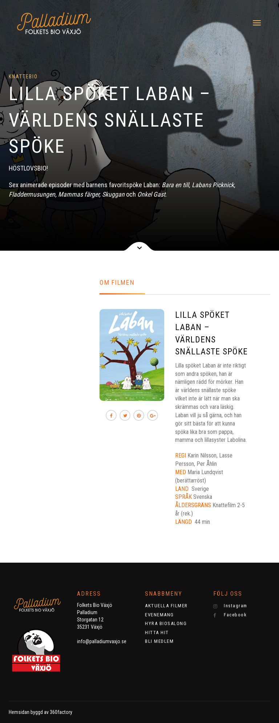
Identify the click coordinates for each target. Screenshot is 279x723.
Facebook (230, 615)
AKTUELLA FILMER (166, 605)
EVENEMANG (159, 614)
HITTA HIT (157, 632)
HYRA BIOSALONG (166, 623)
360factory (61, 712)
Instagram (230, 606)
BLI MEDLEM (159, 641)
